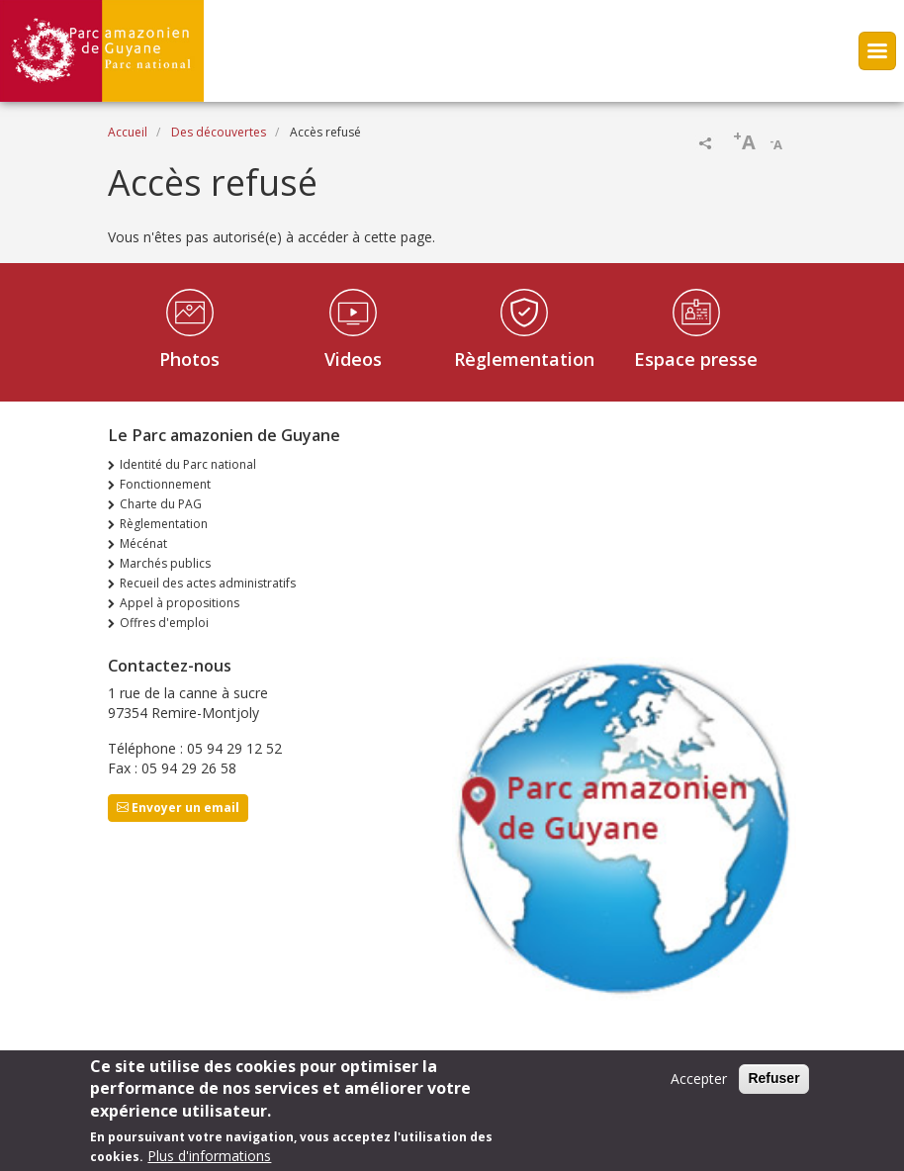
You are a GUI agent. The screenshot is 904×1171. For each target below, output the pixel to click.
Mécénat (143, 543)
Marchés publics (165, 563)
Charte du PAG (161, 503)
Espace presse (696, 359)
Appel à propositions (179, 602)
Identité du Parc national (188, 464)
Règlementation (524, 359)
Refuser (773, 1085)
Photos (189, 359)
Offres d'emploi (164, 622)
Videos (353, 359)
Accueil (127, 132)
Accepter (699, 1085)
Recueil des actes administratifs (208, 583)
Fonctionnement (165, 484)
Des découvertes (218, 132)
